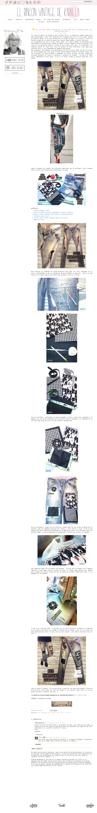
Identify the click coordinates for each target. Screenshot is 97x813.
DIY (39, 712)
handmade (43, 712)
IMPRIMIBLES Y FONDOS (33, 19)
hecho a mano (51, 712)
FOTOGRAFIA (66, 19)
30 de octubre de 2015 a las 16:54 (55, 723)
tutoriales (67, 712)
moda (62, 712)
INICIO (10, 19)
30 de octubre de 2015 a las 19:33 (55, 737)
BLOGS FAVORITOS (53, 21)
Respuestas (39, 734)
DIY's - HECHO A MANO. (80, 695)
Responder (37, 731)
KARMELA (41, 737)
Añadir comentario (37, 748)
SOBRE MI (19, 19)
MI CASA (41, 21)
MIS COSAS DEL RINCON (51, 19)
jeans (57, 712)
